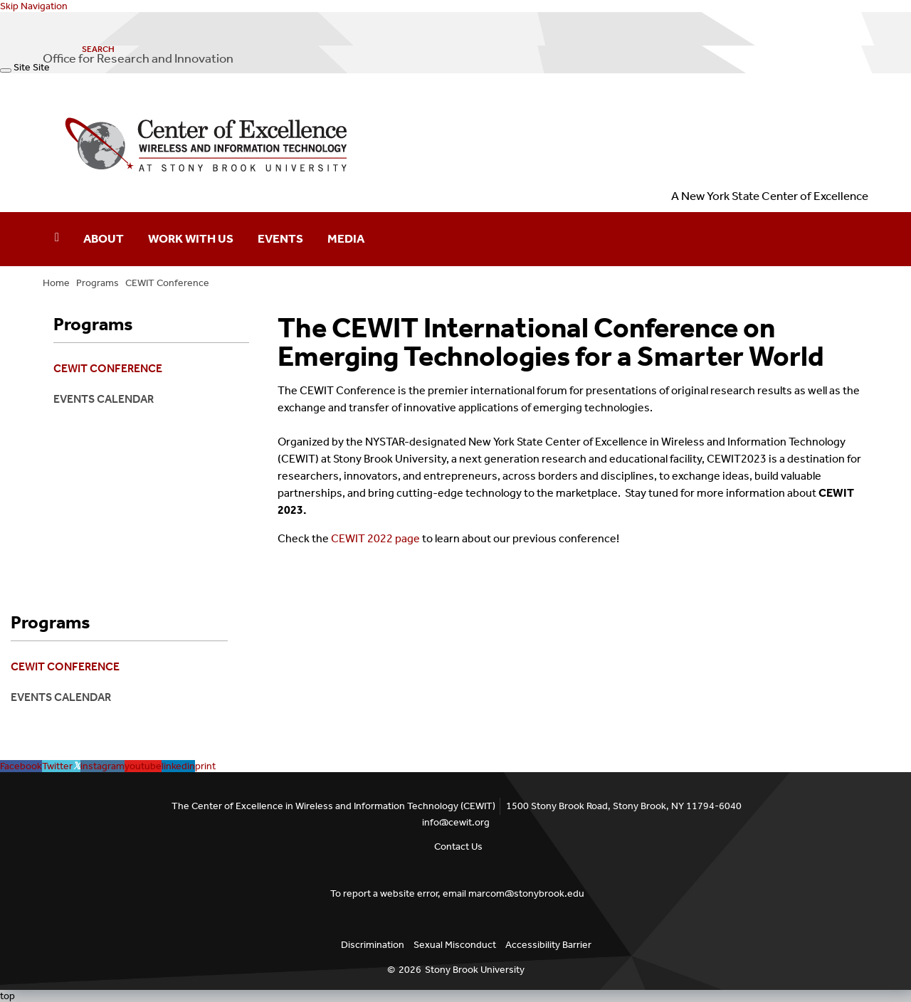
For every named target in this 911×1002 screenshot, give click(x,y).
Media (345, 238)
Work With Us (190, 238)
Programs (97, 283)
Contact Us (458, 846)
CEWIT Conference (167, 283)
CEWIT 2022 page (374, 538)
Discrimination (372, 945)
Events (280, 238)
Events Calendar (103, 399)
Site (22, 67)
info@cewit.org (456, 822)
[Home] (57, 239)
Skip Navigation (34, 6)
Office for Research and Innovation (138, 58)
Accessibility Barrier (548, 945)
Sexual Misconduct (455, 945)
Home (56, 283)
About (103, 238)
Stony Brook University (475, 970)
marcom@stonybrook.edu (526, 893)
